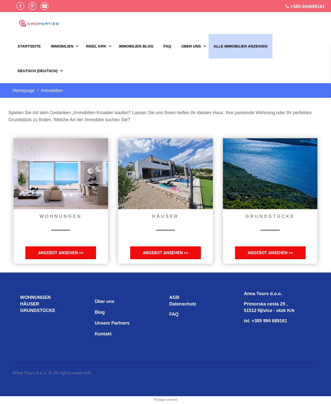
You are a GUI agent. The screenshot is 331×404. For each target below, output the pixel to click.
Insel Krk (96, 46)
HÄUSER (29, 303)
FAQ (167, 46)
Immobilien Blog (136, 46)
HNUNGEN (39, 297)
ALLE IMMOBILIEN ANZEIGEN (240, 46)
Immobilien (62, 46)
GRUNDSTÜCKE (37, 310)
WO (24, 297)
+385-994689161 (307, 6)
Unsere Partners (112, 323)
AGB (174, 297)
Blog (100, 312)
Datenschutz (182, 303)
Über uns (191, 46)
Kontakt (103, 333)
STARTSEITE (29, 46)
